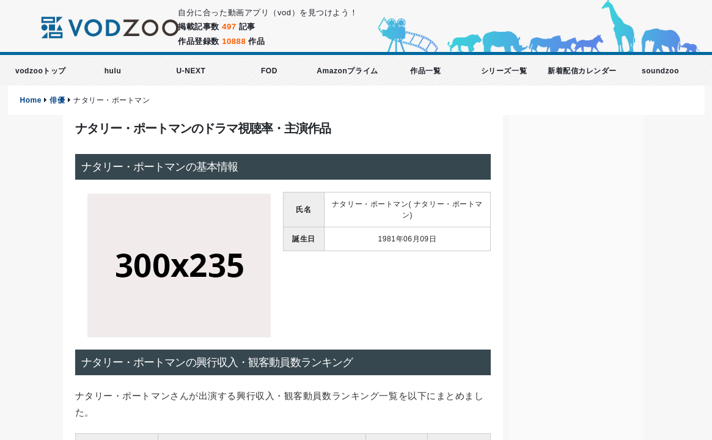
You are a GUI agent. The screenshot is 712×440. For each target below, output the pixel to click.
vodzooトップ (40, 71)
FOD (269, 71)
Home (31, 100)
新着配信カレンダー (582, 71)
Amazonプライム (347, 71)
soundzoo (660, 71)
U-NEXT (190, 71)
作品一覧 (425, 71)
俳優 (57, 100)
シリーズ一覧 (504, 71)
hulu (113, 71)
